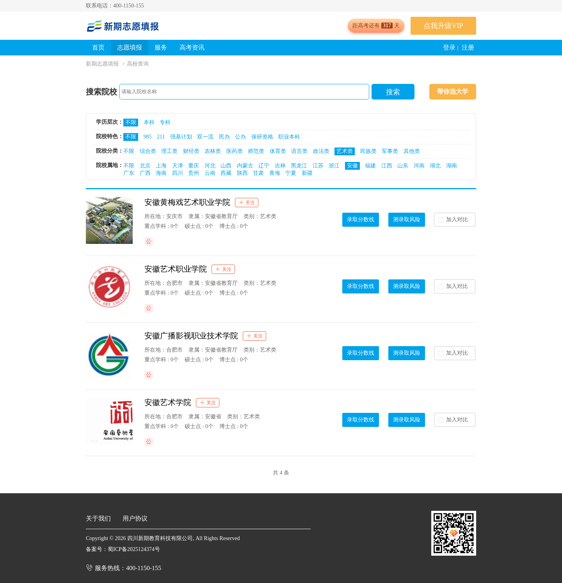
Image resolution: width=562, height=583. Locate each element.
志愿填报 (129, 47)
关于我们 (98, 518)
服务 (161, 47)
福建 (370, 166)
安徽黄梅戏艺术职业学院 (187, 202)
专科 (165, 122)
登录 (449, 47)
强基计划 (181, 137)
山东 (402, 166)
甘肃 (258, 173)
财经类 (191, 151)
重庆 (193, 166)
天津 (177, 166)
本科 (149, 122)
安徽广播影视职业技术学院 (191, 335)
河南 (419, 166)
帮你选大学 (452, 91)
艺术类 (344, 151)
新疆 (307, 173)
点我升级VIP (443, 26)
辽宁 (263, 166)
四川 (177, 173)
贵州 (193, 173)
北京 (145, 166)
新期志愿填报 (102, 64)
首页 (98, 47)
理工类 (169, 151)
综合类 (148, 151)
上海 (161, 166)
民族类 (368, 151)
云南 (210, 173)
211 (161, 137)
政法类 (321, 151)
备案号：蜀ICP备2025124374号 (123, 549)
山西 (226, 166)
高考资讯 (192, 47)
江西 (386, 166)
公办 (240, 137)
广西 (145, 173)
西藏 (226, 173)
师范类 (256, 151)
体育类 (278, 151)
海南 (161, 173)
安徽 (352, 166)
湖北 (435, 166)
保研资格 (262, 137)
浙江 (334, 166)
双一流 (205, 137)
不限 (130, 122)
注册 (468, 47)
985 (148, 137)
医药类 (234, 151)
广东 (128, 173)
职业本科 (289, 137)
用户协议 (135, 518)
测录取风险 (406, 219)
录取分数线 (360, 219)
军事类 (390, 151)
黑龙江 (299, 166)
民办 (224, 137)
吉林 (280, 166)
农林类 (213, 151)
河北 (210, 166)
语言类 (299, 151)
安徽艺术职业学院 (175, 269)
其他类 (412, 151)
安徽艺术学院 (167, 402)
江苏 (318, 166)
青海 (274, 173)
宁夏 (290, 173)
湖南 (451, 166)
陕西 (242, 173)
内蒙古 (245, 166)
